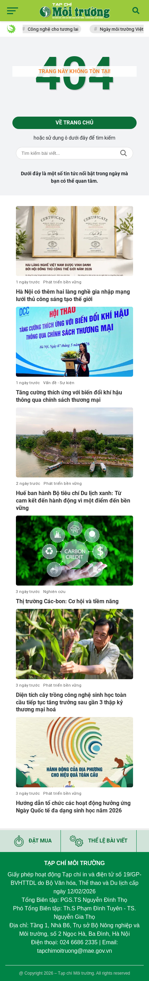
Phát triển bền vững (62, 282)
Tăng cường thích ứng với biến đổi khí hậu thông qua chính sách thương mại (69, 396)
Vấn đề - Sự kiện (58, 383)
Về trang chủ (74, 122)
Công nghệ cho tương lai (54, 29)
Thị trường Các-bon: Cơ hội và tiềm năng (67, 601)
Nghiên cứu (54, 591)
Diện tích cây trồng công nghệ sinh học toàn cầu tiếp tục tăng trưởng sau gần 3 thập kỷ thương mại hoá (71, 702)
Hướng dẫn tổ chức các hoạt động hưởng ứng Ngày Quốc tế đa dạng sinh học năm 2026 (73, 807)
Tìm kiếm (123, 153)
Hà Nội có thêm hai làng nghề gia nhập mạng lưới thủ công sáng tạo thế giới (73, 295)
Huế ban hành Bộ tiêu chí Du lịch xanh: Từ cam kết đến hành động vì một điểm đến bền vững (73, 500)
